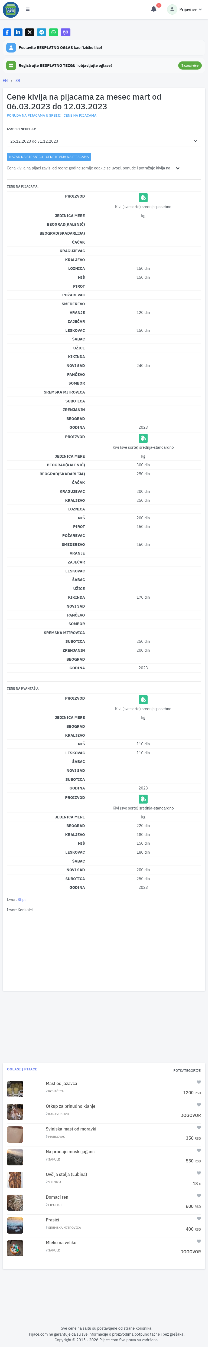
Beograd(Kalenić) (66, 224)
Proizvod (75, 196)
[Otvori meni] (27, 9)
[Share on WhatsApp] (53, 32)
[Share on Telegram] (42, 32)
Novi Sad (76, 365)
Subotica (75, 401)
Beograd (75, 418)
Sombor (77, 383)
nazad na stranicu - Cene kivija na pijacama (49, 157)
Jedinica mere (70, 215)
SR (17, 80)
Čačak (78, 242)
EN (5, 80)
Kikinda (76, 356)
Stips (22, 899)
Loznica (76, 268)
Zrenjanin (74, 409)
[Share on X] (29, 32)
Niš (81, 277)
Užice (79, 347)
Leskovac (75, 330)
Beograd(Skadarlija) (62, 233)
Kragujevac (72, 250)
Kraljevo (75, 259)
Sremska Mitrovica (64, 392)
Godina (77, 427)
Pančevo (76, 374)
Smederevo (73, 303)
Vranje (77, 312)
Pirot (79, 286)
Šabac (78, 339)
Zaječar (76, 321)
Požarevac (73, 294)
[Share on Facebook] (7, 32)
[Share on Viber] (65, 32)
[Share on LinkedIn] (18, 32)
